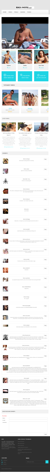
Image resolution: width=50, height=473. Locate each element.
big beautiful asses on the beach (8, 444)
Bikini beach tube (21, 443)
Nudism (22, 12)
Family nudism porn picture (23, 447)
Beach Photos (9, 468)
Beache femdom (21, 441)
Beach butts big (21, 445)
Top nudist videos (9, 85)
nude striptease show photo (8, 442)
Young (29, 12)
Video (10, 12)
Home (4, 12)
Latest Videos (5, 118)
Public (16, 12)
